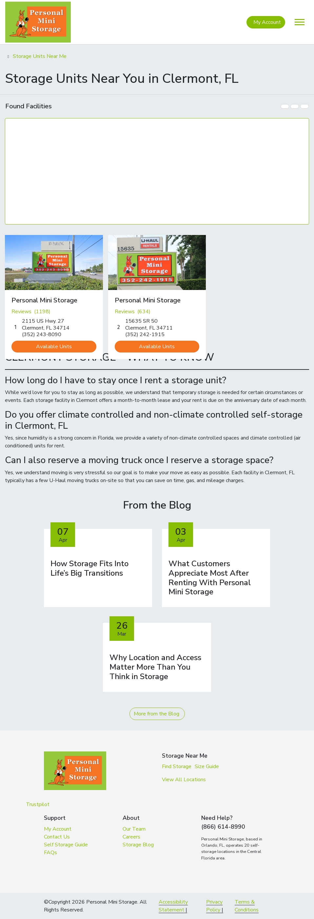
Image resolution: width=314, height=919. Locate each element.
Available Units (54, 346)
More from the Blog (156, 713)
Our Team (134, 829)
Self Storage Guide (66, 844)
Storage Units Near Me (40, 56)
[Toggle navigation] (299, 22)
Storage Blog (138, 844)
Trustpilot (37, 804)
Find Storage (176, 766)
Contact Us (57, 836)
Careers (131, 836)
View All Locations (184, 779)
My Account (267, 22)
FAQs (50, 852)
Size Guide (207, 766)
